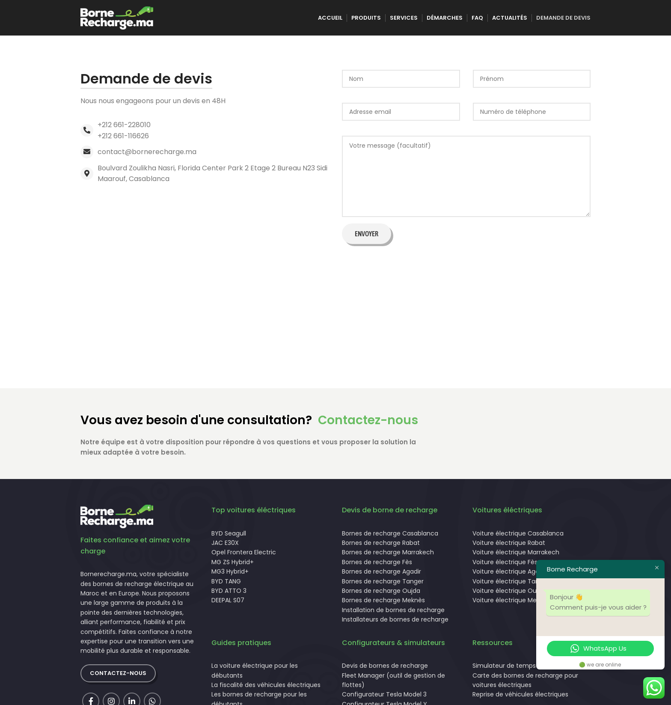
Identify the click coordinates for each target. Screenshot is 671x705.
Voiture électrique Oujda (509, 593)
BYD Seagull (228, 536)
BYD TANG (226, 584)
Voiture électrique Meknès (511, 603)
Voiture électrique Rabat (508, 545)
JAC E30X (225, 545)
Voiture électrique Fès (504, 564)
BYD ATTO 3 (228, 593)
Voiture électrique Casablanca (518, 536)
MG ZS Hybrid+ (232, 564)
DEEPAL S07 (227, 603)
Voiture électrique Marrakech (515, 555)
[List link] (204, 133)
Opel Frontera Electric (243, 555)
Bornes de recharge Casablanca (390, 536)
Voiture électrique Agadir (509, 574)
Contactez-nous (368, 423)
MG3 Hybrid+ (230, 574)
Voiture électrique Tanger (510, 584)
